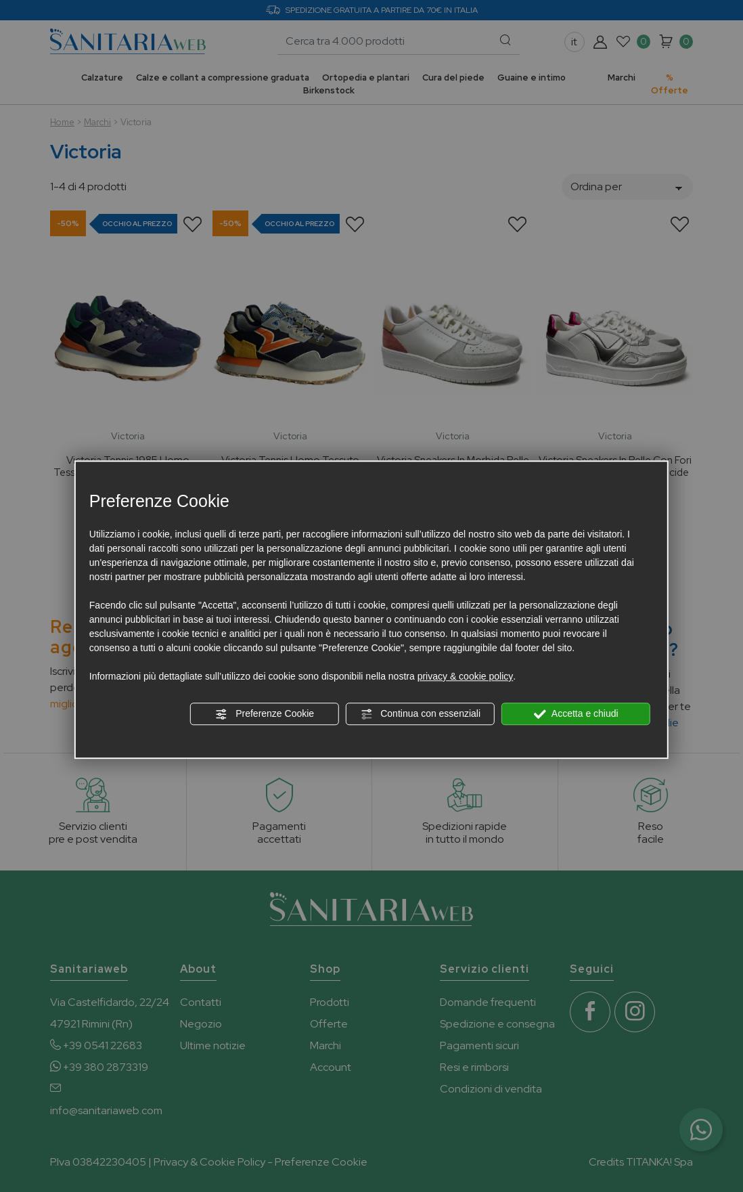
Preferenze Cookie (264, 714)
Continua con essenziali (420, 714)
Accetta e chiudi (576, 714)
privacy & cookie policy (466, 676)
